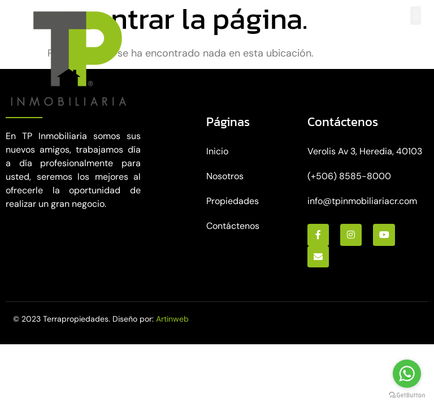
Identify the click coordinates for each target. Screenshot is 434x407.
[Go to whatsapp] (407, 374)
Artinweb (172, 319)
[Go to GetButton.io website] (407, 395)
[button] (415, 15)
